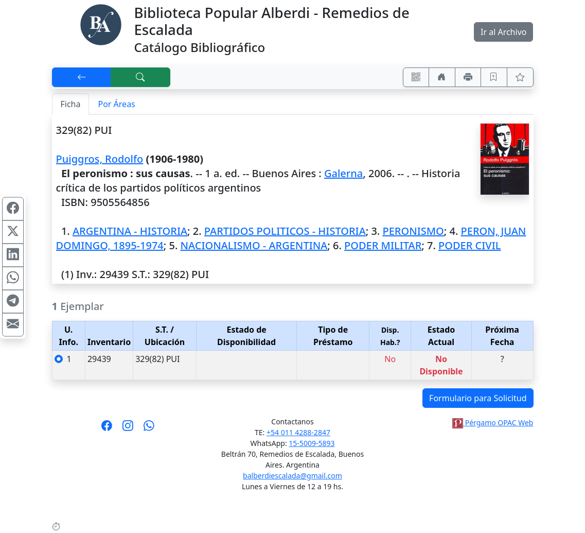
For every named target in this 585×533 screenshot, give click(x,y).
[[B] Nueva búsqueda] (140, 77)
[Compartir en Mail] (13, 324)
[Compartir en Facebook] (13, 208)
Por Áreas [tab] (116, 104)
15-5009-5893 (311, 443)
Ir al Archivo (503, 32)
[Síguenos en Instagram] (127, 429)
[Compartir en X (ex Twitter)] (13, 232)
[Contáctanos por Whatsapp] (148, 429)
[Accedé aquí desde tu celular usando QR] (416, 77)
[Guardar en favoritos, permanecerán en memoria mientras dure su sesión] (494, 77)
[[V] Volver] (82, 77)
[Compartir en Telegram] (13, 301)
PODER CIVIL (469, 245)
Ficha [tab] (71, 104)
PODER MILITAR (382, 245)
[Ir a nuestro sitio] (442, 77)
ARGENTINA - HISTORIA (130, 231)
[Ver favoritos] (520, 77)
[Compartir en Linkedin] (13, 255)
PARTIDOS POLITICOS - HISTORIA (285, 231)
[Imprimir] (468, 77)
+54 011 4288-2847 (298, 432)
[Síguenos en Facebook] (106, 429)
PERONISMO (413, 231)
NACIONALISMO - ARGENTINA (254, 245)
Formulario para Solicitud (477, 398)
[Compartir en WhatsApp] (13, 278)
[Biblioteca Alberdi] (100, 23)
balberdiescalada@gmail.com (292, 475)
